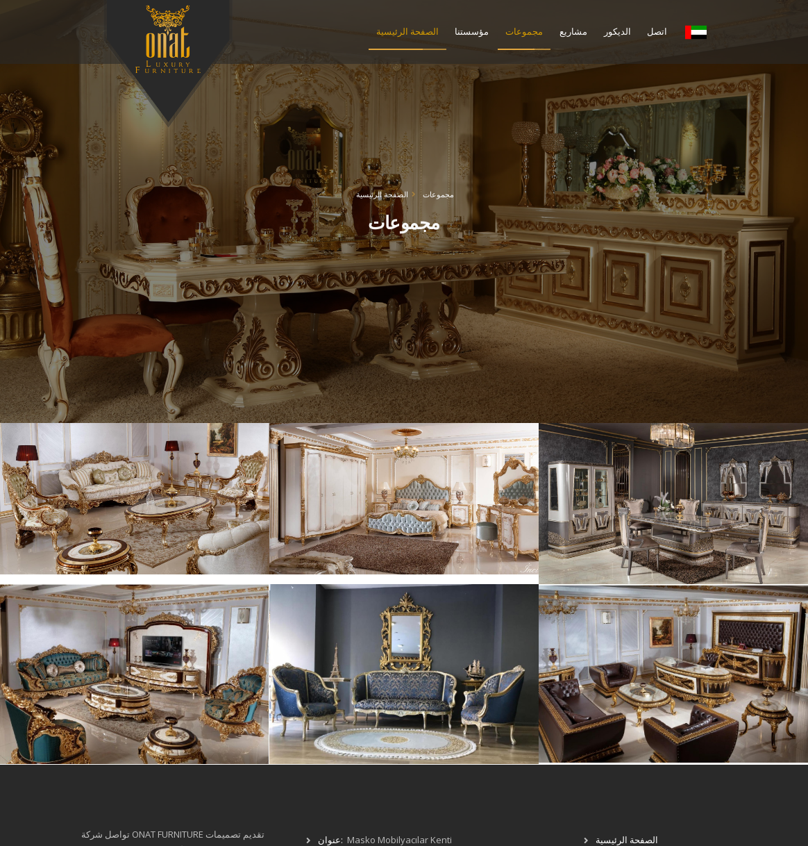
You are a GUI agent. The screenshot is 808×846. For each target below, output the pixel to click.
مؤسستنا (472, 31)
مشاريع (573, 31)
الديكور (617, 31)
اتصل (657, 31)
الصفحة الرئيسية (407, 31)
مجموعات (524, 31)
